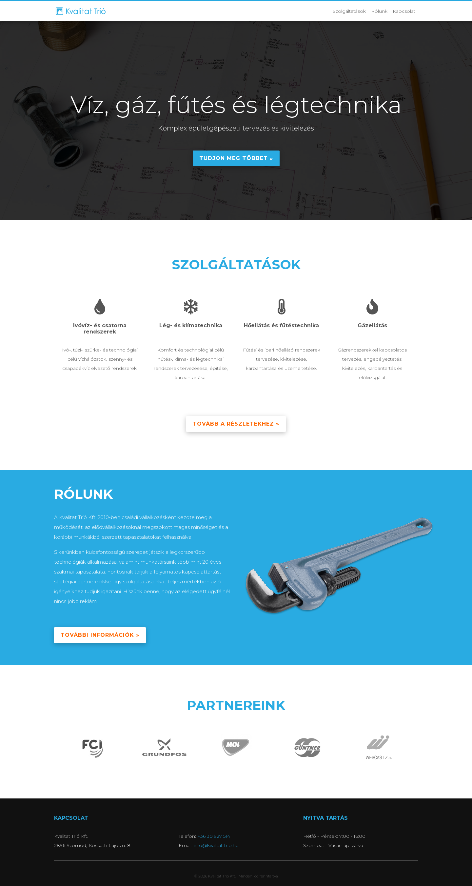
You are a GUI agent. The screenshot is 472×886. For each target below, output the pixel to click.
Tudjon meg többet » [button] (236, 158)
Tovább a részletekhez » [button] (236, 424)
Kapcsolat (404, 11)
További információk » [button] (100, 635)
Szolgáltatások (349, 11)
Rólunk (379, 11)
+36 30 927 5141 (214, 836)
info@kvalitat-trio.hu (216, 845)
